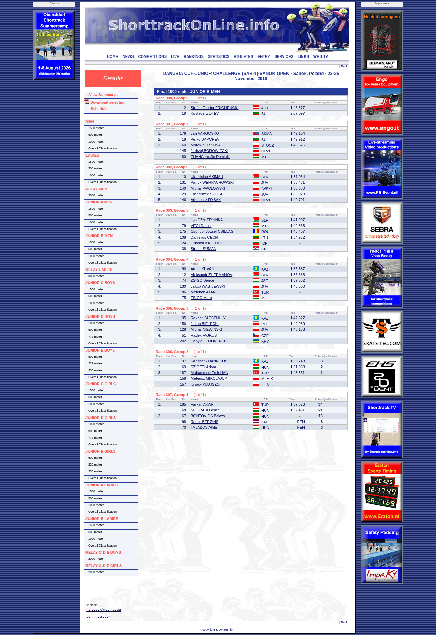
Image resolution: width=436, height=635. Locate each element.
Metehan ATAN (203, 292)
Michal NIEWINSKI (206, 329)
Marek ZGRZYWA (206, 145)
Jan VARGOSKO (205, 133)
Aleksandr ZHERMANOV (211, 275)
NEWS (128, 56)
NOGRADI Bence (205, 410)
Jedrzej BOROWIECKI (209, 151)
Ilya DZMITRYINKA (207, 220)
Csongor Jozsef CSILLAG (212, 231)
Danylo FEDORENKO (209, 341)
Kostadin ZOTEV (205, 113)
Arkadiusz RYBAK (206, 200)
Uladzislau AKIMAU (207, 177)
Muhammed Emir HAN (209, 373)
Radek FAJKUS (204, 335)
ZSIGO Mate (201, 298)
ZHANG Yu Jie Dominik (210, 156)
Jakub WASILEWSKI (208, 286)
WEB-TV (320, 56)
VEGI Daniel (201, 226)
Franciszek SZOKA (207, 194)
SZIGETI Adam (203, 367)
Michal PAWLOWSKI (208, 188)
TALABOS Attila (204, 427)
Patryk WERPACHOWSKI (212, 182)
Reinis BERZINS (204, 422)
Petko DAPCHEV (205, 139)
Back (344, 66)
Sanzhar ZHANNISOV (209, 361)
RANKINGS (194, 56)
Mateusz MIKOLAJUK (209, 378)
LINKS (303, 56)
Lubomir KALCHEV (207, 243)
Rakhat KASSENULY (208, 318)
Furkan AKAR (202, 404)
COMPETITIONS (152, 56)
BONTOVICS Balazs (208, 416)
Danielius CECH (204, 237)
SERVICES (284, 56)
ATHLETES (243, 56)
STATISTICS (219, 56)
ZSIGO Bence (202, 280)
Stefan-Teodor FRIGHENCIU (215, 107)
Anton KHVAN (202, 269)
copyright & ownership (217, 629)
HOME (112, 56)
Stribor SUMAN (203, 249)
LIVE (175, 56)
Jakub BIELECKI (205, 324)
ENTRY (264, 56)
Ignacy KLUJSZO (205, 384)
